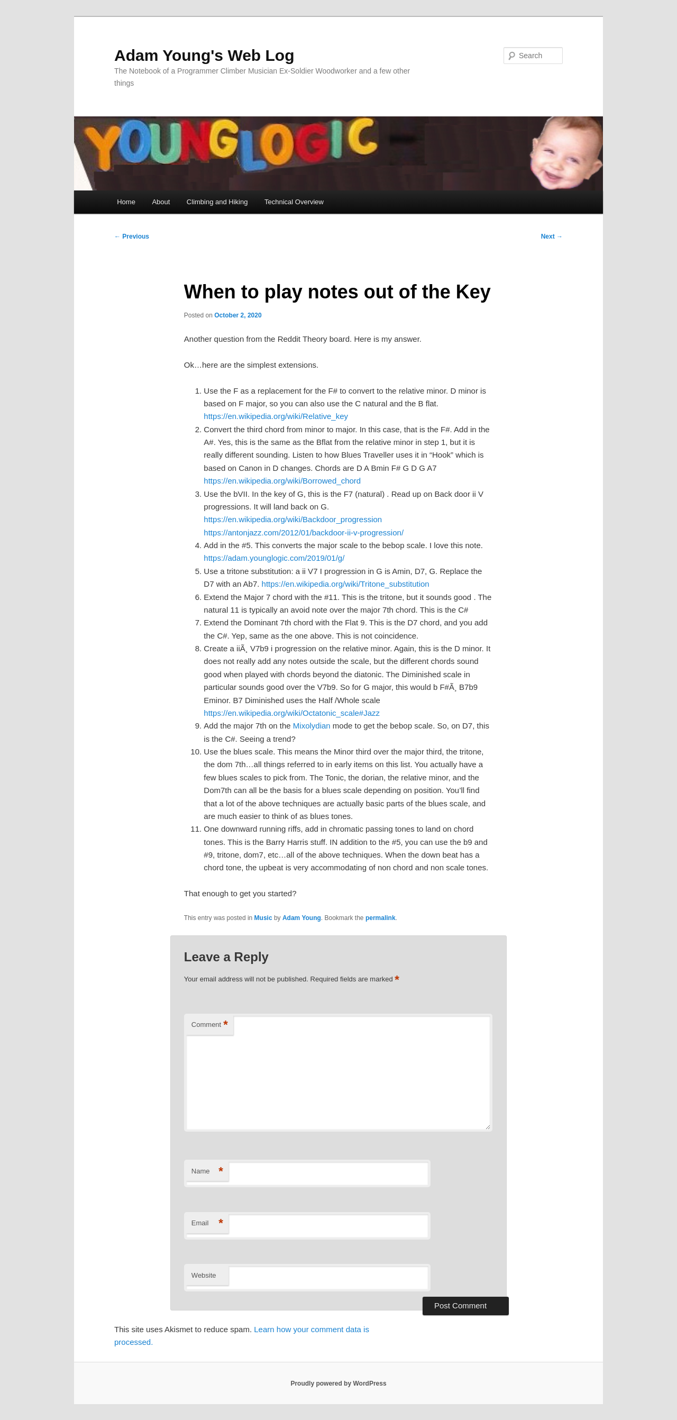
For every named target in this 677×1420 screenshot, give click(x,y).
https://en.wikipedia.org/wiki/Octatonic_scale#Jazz (292, 712)
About (161, 202)
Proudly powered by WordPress (338, 1383)
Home (126, 202)
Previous (131, 236)
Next (552, 236)
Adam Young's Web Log (204, 55)
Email (207, 1223)
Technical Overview (294, 202)
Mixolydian (312, 725)
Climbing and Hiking (217, 202)
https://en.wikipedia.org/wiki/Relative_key (276, 416)
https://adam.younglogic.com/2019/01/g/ (274, 557)
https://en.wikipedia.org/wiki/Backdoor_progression (293, 519)
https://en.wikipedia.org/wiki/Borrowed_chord (282, 480)
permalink (380, 918)
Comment (209, 1025)
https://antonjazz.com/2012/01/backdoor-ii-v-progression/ (304, 532)
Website (203, 1275)
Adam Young (301, 918)
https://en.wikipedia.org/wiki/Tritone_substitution (345, 583)
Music (263, 918)
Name (207, 1171)
